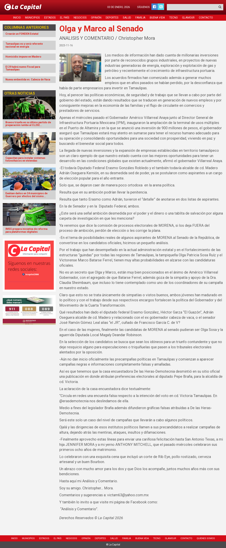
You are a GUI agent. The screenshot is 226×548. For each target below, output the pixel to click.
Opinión (96, 17)
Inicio (17, 17)
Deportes (112, 17)
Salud (127, 17)
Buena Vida (157, 17)
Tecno (173, 17)
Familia (140, 17)
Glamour (188, 17)
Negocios (80, 17)
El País (64, 17)
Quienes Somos (206, 538)
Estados (50, 17)
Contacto (206, 17)
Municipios (32, 17)
